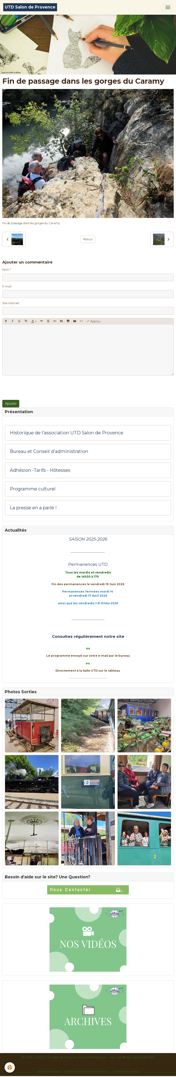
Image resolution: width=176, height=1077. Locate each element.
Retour (88, 239)
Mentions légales (48, 1071)
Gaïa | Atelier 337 (142, 1057)
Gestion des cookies (126, 1071)
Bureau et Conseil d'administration (49, 451)
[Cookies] (10, 1067)
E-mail (6, 286)
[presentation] (37, 388)
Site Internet (10, 303)
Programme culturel (32, 489)
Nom (5, 269)
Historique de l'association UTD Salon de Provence (66, 432)
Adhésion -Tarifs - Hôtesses (40, 470)
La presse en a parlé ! (33, 507)
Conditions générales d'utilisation (86, 1071)
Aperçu (93, 321)
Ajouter (11, 403)
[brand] (30, 7)
